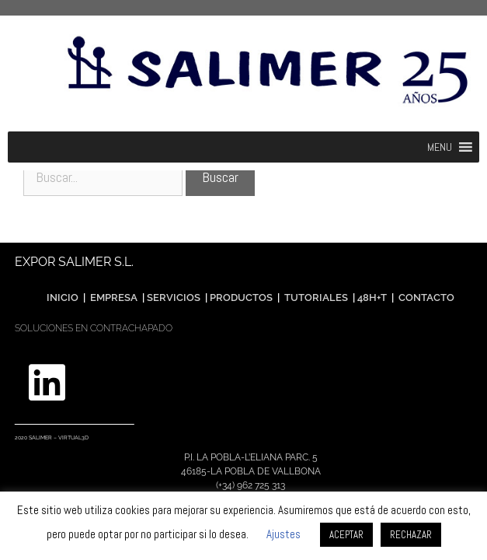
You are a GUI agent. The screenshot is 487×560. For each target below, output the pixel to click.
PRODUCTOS (242, 297)
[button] (439, 147)
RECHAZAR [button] (411, 534)
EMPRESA (113, 297)
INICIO (62, 297)
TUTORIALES (315, 297)
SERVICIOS (173, 297)
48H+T (372, 297)
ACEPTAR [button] (346, 534)
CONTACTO (426, 297)
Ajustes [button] (283, 534)
